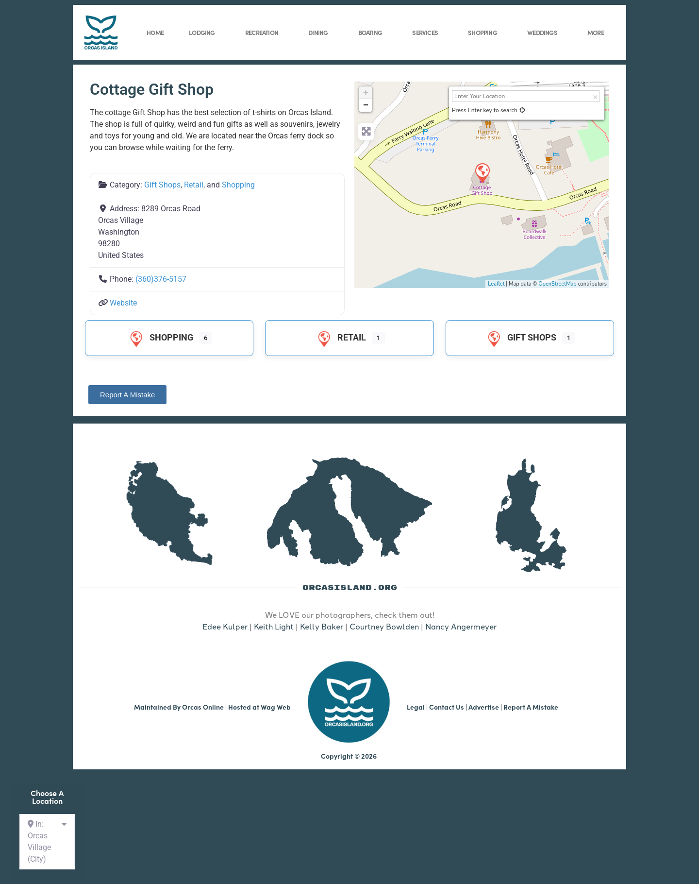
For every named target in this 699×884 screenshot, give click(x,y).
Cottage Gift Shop (152, 89)
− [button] (365, 105)
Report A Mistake (530, 707)
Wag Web (276, 707)
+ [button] (365, 93)
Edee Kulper (225, 626)
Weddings (544, 32)
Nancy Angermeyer (461, 626)
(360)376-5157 (160, 279)
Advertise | (485, 707)
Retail (193, 184)
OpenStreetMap (557, 284)
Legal (416, 707)
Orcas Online (203, 707)
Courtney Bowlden (384, 626)
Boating (372, 32)
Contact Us (446, 707)
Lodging (204, 32)
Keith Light (274, 626)
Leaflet (496, 284)
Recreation (264, 32)
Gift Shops (162, 184)
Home (155, 32)
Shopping (485, 32)
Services (427, 32)
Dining (320, 32)
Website (123, 302)
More (598, 32)
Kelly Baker (321, 626)
